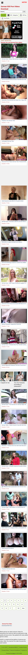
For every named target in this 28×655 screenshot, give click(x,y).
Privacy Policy (5, 650)
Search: (3, 11)
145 (18, 608)
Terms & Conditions (15, 650)
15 (2, 608)
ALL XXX (3, 15)
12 (13, 604)
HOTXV (24, 2)
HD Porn (23, 15)
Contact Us (24, 650)
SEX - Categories (12, 15)
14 (22, 604)
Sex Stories (5, 18)
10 (5, 604)
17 (10, 608)
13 (17, 604)
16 (6, 608)
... (14, 608)
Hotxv (13, 653)
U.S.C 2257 (4, 647)
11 (9, 604)
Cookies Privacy (23, 647)
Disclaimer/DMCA (13, 647)
